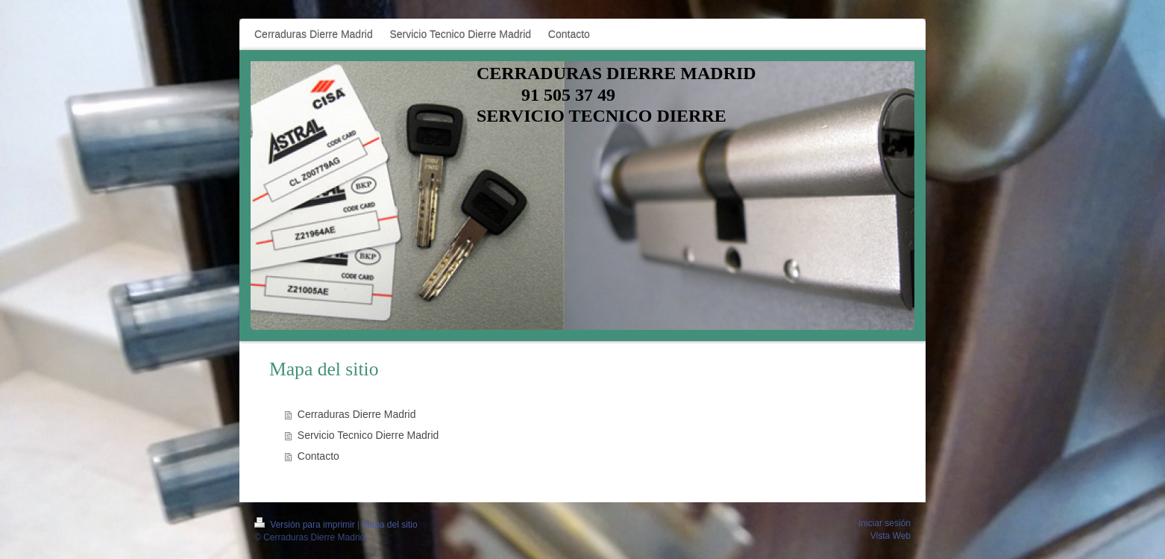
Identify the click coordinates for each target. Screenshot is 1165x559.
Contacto (318, 456)
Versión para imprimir (305, 524)
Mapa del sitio (390, 524)
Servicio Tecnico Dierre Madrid (368, 435)
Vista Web (890, 536)
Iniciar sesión (884, 523)
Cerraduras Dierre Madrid (357, 414)
